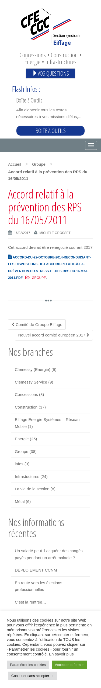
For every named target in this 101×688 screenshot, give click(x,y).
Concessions (26, 394)
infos (19, 464)
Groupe (39, 164)
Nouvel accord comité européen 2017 (54, 335)
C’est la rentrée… (30, 602)
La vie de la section (32, 489)
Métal (20, 501)
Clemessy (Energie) (32, 369)
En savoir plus (61, 654)
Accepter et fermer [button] (69, 665)
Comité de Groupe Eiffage (37, 324)
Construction (26, 407)
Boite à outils (51, 130)
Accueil (14, 164)
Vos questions (50, 73)
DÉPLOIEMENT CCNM (36, 570)
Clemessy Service (31, 382)
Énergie (22, 439)
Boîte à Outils (29, 100)
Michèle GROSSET (55, 233)
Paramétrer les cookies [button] (28, 665)
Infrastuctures (27, 476)
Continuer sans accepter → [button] (32, 676)
